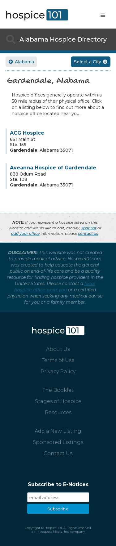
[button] (103, 15)
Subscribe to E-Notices (58, 484)
